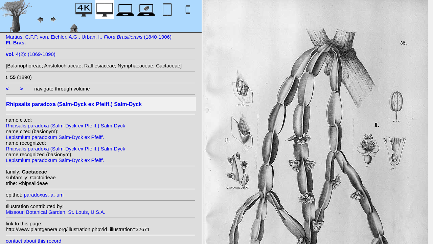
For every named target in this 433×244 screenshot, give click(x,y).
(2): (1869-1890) (30, 54)
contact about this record (33, 241)
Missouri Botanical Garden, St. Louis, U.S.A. (55, 212)
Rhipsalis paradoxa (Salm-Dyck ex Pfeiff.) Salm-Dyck (65, 125)
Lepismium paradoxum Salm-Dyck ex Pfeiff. (55, 137)
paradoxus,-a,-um (44, 195)
